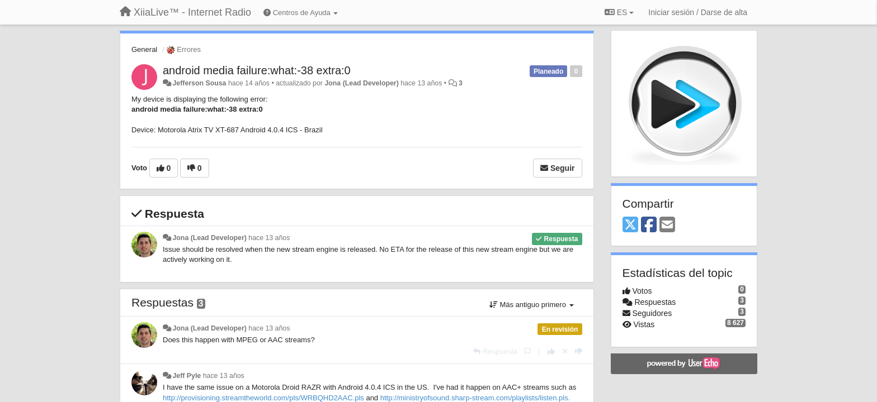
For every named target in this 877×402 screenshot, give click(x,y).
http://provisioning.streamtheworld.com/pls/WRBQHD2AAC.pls (263, 398)
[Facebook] (649, 225)
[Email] (667, 225)
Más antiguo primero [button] (531, 304)
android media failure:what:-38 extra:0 (257, 70)
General (144, 49)
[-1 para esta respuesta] (578, 351)
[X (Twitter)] (630, 225)
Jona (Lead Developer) (361, 83)
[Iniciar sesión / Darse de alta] (698, 12)
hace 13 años (269, 238)
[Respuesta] (495, 351)
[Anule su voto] (565, 351)
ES (619, 12)
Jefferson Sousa (199, 83)
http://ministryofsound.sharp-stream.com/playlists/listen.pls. (475, 398)
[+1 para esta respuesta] (551, 351)
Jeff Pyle (186, 376)
